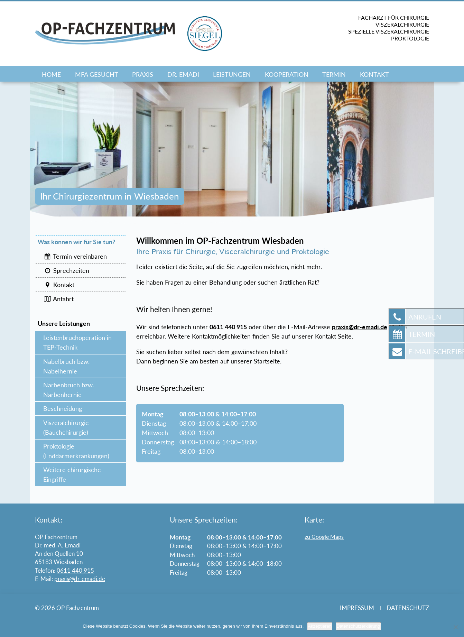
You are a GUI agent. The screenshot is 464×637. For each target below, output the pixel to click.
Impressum (357, 607)
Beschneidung (62, 408)
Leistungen (232, 74)
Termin (334, 74)
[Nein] (455, 627)
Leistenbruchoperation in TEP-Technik (77, 342)
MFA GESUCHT (96, 74)
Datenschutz (408, 607)
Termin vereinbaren (75, 256)
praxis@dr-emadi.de (79, 578)
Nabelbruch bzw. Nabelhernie (66, 366)
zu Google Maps (324, 536)
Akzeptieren (320, 626)
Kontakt (374, 74)
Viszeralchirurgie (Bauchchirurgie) (66, 427)
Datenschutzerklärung (358, 626)
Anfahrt (58, 299)
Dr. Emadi (183, 74)
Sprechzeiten (66, 270)
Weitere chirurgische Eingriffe (72, 474)
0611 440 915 (75, 570)
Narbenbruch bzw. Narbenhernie (68, 389)
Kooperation (286, 74)
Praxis (142, 74)
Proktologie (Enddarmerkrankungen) (76, 451)
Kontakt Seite (333, 336)
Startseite (267, 361)
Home (51, 74)
